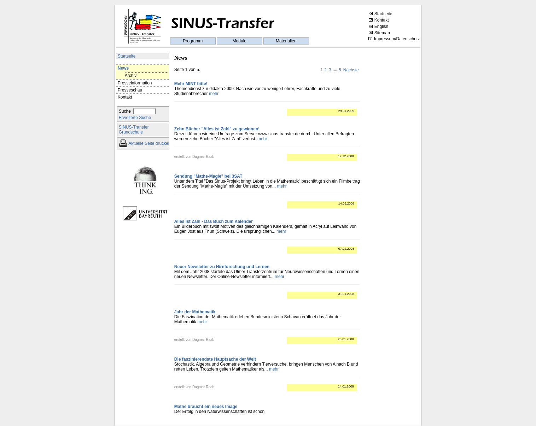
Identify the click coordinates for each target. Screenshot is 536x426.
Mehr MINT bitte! (191, 83)
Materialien (286, 41)
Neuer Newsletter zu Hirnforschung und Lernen (221, 266)
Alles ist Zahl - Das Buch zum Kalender (213, 221)
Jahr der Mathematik (195, 311)
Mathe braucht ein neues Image (206, 406)
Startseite (380, 13)
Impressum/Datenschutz (394, 38)
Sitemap (379, 32)
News (123, 68)
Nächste (351, 69)
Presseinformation (135, 83)
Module (239, 41)
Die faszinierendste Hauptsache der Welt (215, 359)
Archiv (130, 75)
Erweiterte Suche (135, 117)
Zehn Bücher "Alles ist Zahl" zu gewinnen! (217, 128)
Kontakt (379, 20)
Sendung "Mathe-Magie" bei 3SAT (208, 176)
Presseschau (130, 90)
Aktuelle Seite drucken (149, 143)
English (378, 26)
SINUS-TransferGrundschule (134, 130)
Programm (193, 41)
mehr (214, 93)
